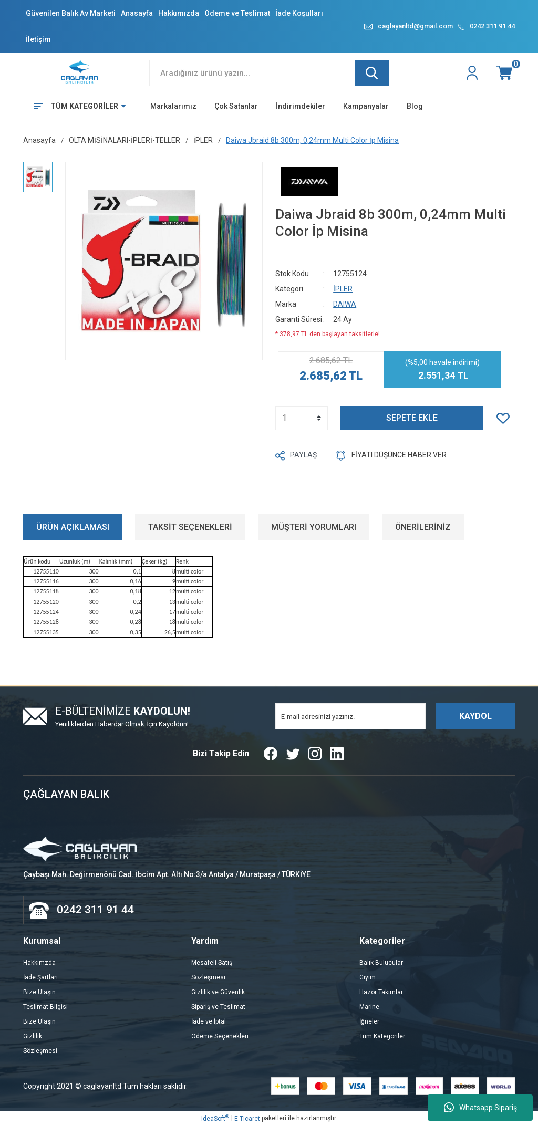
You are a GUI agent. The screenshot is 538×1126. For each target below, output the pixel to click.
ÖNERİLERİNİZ (423, 527)
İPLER (343, 289)
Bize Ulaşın (39, 992)
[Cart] (505, 73)
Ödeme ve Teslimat (237, 13)
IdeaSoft (215, 1118)
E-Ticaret (247, 1118)
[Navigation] (76, 106)
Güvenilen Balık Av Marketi (71, 13)
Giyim (367, 977)
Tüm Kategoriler (382, 1036)
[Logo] (80, 72)
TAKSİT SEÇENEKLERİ (190, 527)
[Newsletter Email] (350, 716)
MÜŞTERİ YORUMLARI (313, 527)
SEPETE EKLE (412, 418)
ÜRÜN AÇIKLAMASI (72, 527)
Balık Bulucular (381, 962)
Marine (369, 1006)
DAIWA (344, 304)
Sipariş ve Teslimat (218, 1006)
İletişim (38, 39)
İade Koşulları (299, 13)
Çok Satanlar (236, 106)
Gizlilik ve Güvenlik (218, 992)
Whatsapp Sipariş (480, 1107)
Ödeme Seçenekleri (220, 1036)
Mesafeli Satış (211, 962)
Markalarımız (173, 106)
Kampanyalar (366, 106)
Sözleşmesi (40, 1051)
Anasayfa (137, 13)
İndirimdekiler (300, 106)
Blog (415, 106)
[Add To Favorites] (505, 418)
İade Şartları (40, 977)
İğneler (369, 1021)
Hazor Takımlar (381, 992)
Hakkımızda (178, 13)
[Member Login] (473, 73)
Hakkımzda (39, 962)
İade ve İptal (208, 1021)
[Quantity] (301, 418)
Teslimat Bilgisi (45, 1006)
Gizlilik (32, 1036)
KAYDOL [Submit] (475, 716)
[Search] (269, 73)
